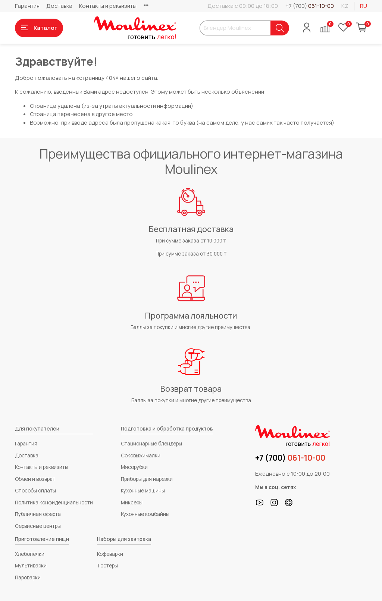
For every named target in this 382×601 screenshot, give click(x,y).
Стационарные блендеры (151, 443)
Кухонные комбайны (145, 514)
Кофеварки (110, 554)
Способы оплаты (35, 490)
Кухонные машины (143, 490)
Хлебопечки (29, 554)
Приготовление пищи (42, 539)
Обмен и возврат (35, 479)
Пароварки (28, 577)
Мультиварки (31, 565)
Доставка (59, 6)
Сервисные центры (38, 526)
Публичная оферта (38, 514)
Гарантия (27, 6)
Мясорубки (134, 467)
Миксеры (132, 502)
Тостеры (107, 565)
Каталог (39, 28)
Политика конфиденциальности (54, 502)
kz (344, 6)
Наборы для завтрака (124, 539)
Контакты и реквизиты (108, 6)
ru (363, 6)
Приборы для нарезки (147, 479)
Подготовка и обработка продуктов (167, 428)
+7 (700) (309, 6)
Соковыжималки (140, 455)
